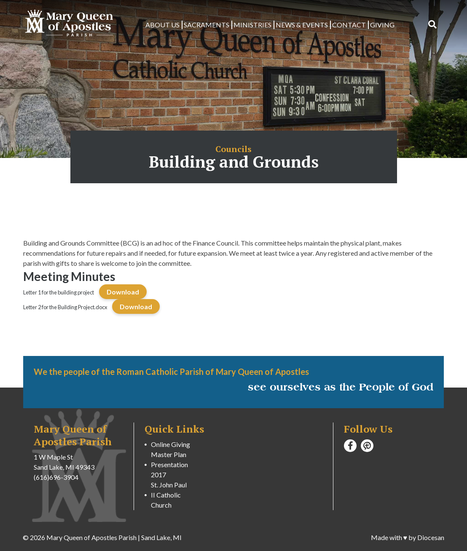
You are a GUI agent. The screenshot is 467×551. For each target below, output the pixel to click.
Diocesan (430, 537)
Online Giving (170, 444)
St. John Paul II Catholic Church (169, 495)
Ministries (252, 25)
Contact (349, 25)
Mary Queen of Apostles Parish (91, 537)
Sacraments (206, 25)
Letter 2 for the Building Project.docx (65, 307)
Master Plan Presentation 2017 (169, 464)
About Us (162, 25)
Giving (382, 25)
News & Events (302, 25)
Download (123, 292)
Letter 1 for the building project (58, 292)
